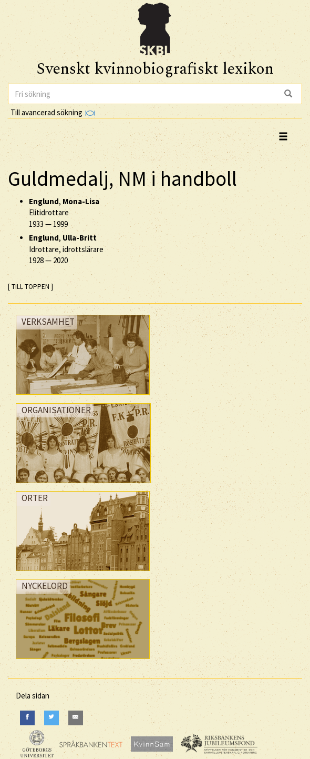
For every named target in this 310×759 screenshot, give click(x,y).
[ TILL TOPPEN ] (30, 286)
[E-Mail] (75, 718)
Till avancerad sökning (53, 112)
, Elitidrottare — (64, 212)
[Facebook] (27, 718)
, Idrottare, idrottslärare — (66, 249)
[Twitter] (51, 718)
